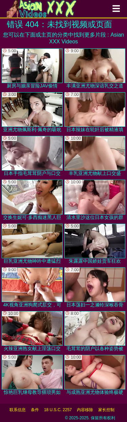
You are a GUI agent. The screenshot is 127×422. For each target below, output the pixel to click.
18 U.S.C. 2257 (58, 409)
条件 (35, 409)
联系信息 (17, 409)
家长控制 (106, 409)
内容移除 (85, 409)
